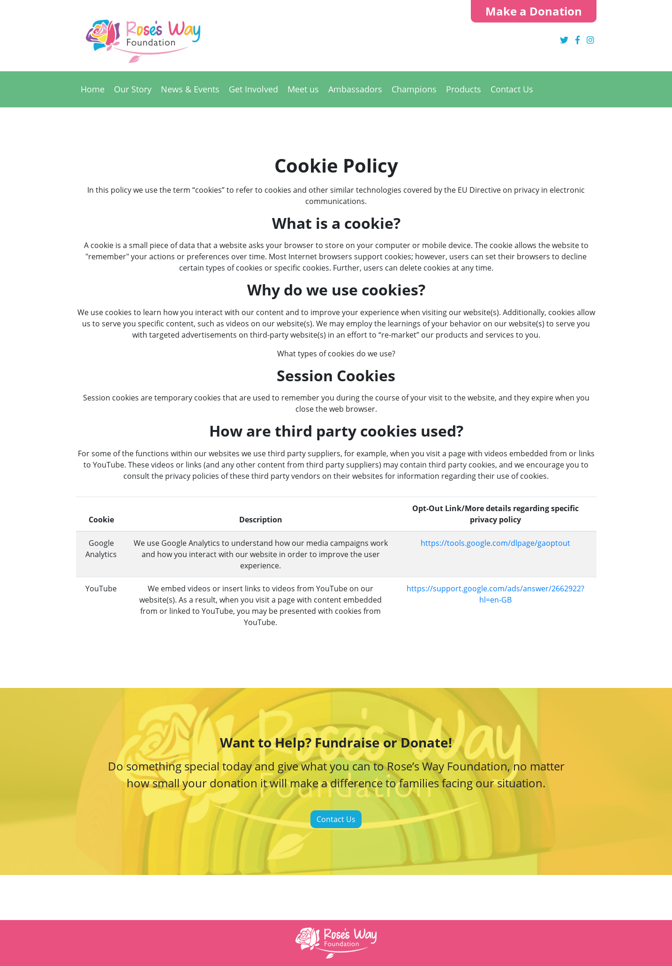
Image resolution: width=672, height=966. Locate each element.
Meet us (303, 89)
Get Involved (253, 89)
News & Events (190, 89)
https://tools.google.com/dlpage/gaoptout (495, 543)
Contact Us (512, 89)
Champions (414, 89)
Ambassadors (355, 89)
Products (463, 89)
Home (93, 89)
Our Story (132, 89)
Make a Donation (533, 11)
